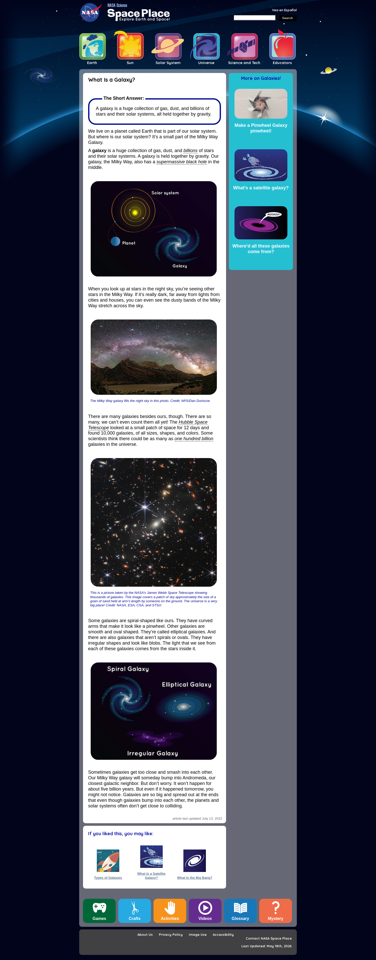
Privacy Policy (171, 934)
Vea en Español (284, 10)
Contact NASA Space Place (269, 938)
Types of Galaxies (108, 878)
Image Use (198, 934)
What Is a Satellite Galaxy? (151, 875)
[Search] (254, 17)
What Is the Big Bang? (194, 878)
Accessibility (223, 934)
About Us (145, 934)
